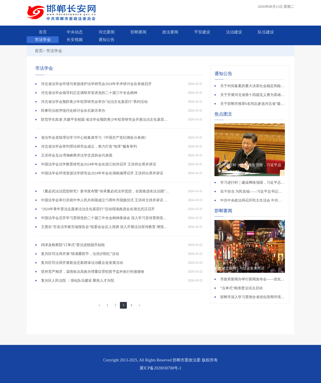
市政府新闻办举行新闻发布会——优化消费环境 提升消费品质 (252, 279)
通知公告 (107, 39)
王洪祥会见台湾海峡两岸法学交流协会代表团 (76, 155)
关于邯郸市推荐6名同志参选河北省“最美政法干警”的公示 (252, 104)
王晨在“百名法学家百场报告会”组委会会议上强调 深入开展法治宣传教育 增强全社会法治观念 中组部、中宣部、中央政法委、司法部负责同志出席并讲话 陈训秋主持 (105, 227)
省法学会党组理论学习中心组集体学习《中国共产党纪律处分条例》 (94, 137)
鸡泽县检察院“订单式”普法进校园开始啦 (73, 245)
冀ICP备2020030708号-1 (160, 368)
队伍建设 (266, 32)
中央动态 (75, 32)
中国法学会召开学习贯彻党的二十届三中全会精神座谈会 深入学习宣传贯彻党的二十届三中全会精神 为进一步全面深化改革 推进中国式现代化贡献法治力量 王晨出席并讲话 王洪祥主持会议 (105, 218)
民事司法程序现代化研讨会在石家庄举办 (73, 110)
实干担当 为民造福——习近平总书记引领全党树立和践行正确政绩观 (252, 191)
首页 (43, 32)
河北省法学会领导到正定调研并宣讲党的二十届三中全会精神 (89, 93)
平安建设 (202, 32)
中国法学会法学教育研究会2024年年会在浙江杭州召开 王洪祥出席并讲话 (98, 164)
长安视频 (75, 39)
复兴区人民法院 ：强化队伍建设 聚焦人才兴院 (77, 280)
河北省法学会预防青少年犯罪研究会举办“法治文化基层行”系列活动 (94, 102)
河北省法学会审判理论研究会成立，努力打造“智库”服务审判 (89, 146)
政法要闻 (170, 32)
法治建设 (234, 32)
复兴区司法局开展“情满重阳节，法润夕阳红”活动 (80, 254)
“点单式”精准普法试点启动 (241, 288)
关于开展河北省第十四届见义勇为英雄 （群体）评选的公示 (252, 95)
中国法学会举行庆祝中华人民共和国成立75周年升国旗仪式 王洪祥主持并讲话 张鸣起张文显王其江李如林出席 (105, 200)
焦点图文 (223, 114)
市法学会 (43, 39)
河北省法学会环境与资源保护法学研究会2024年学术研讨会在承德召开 (96, 84)
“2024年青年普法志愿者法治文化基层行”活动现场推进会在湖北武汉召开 (98, 209)
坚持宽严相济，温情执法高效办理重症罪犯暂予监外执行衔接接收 (92, 271)
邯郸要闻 (138, 32)
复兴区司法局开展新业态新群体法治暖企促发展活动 (82, 263)
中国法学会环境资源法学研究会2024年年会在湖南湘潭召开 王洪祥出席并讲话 (102, 173)
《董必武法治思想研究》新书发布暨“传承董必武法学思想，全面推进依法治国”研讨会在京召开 (105, 191)
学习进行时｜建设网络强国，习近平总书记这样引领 (252, 182)
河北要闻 (107, 32)
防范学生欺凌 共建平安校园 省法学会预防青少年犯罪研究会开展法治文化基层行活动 (105, 119)
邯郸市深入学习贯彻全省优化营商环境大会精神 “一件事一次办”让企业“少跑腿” (252, 297)
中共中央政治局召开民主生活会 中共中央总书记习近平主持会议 (252, 200)
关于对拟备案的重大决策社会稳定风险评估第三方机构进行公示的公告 (252, 86)
